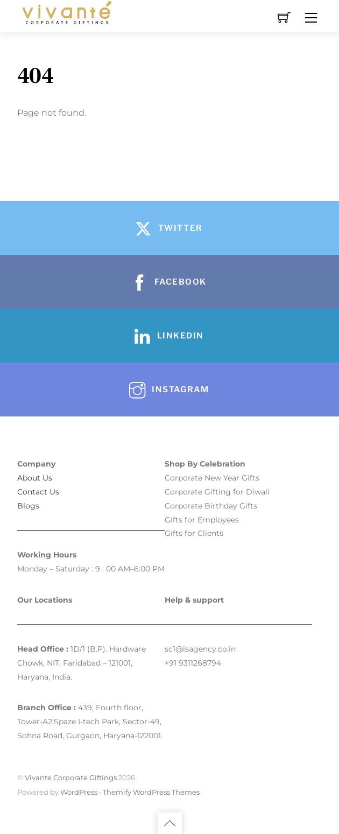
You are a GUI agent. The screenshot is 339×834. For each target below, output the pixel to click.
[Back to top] (170, 823)
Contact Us (38, 492)
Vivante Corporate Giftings (71, 777)
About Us (34, 478)
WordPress (78, 792)
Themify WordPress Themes (151, 792)
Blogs (28, 506)
